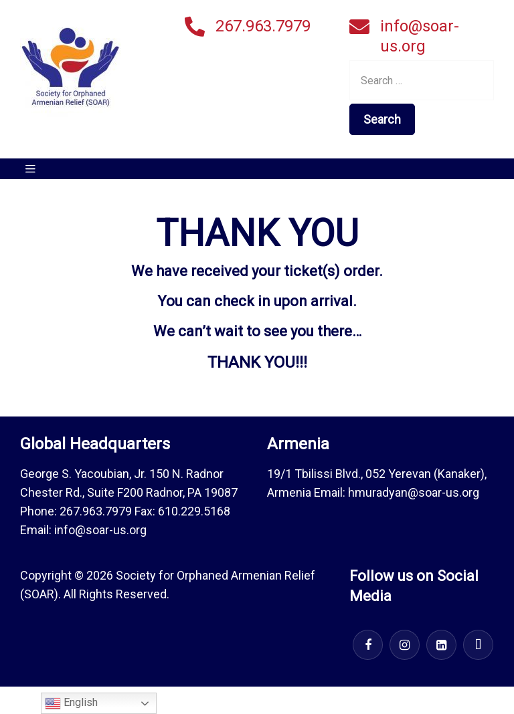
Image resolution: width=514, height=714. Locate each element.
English (71, 703)
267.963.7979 (263, 26)
